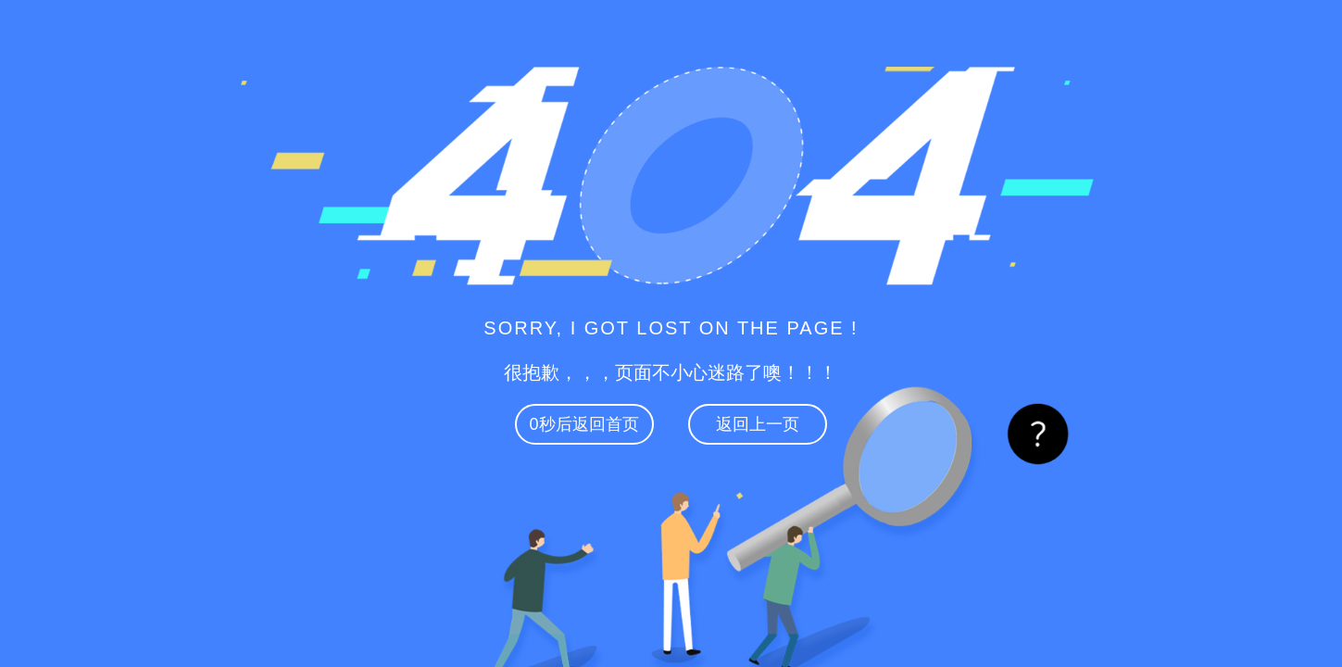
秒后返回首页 (584, 424)
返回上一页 (757, 424)
